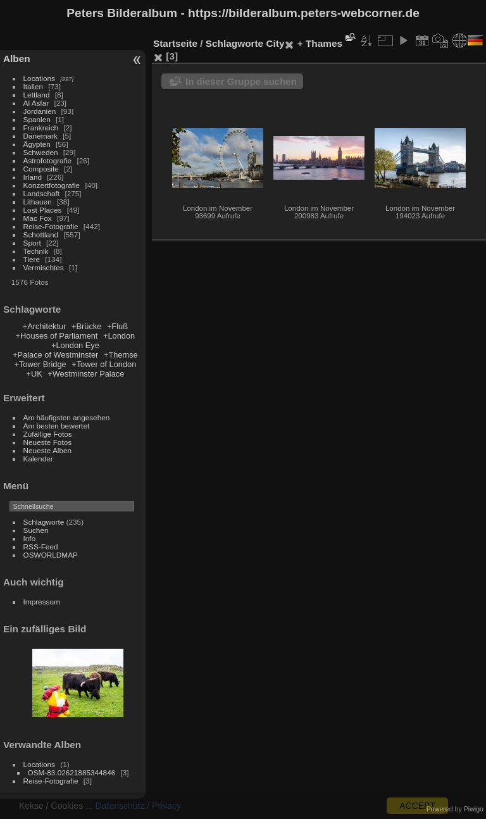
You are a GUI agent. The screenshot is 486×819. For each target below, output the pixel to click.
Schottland (41, 234)
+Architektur (44, 326)
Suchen (36, 530)
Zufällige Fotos (47, 434)
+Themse (121, 354)
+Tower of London (104, 364)
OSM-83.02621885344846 (72, 772)
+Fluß (117, 326)
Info (29, 538)
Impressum (41, 601)
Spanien (37, 119)
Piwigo (473, 809)
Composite (41, 169)
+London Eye (75, 345)
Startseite (175, 43)
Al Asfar (36, 103)
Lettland (36, 95)
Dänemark (40, 136)
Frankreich (41, 127)
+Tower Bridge (40, 364)
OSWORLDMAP (50, 555)
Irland (32, 177)
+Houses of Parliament (57, 336)
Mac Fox (37, 218)
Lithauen (37, 201)
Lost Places (42, 210)
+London (119, 336)
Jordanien (39, 111)
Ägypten (37, 144)
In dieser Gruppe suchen (241, 81)
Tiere (31, 259)
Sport (32, 243)
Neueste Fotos (47, 442)
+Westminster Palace (85, 373)
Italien (33, 86)
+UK (34, 373)
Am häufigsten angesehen (66, 417)
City (275, 43)
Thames (324, 43)
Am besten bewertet (56, 426)
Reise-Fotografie (50, 226)
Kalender (38, 458)
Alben (16, 58)
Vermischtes (43, 267)
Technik (36, 251)
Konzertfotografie (51, 185)
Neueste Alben (47, 450)
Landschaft (41, 193)
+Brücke (86, 326)
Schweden (40, 152)
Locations (39, 78)
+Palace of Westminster (55, 354)
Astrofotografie (47, 160)
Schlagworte (44, 522)
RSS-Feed (40, 546)
